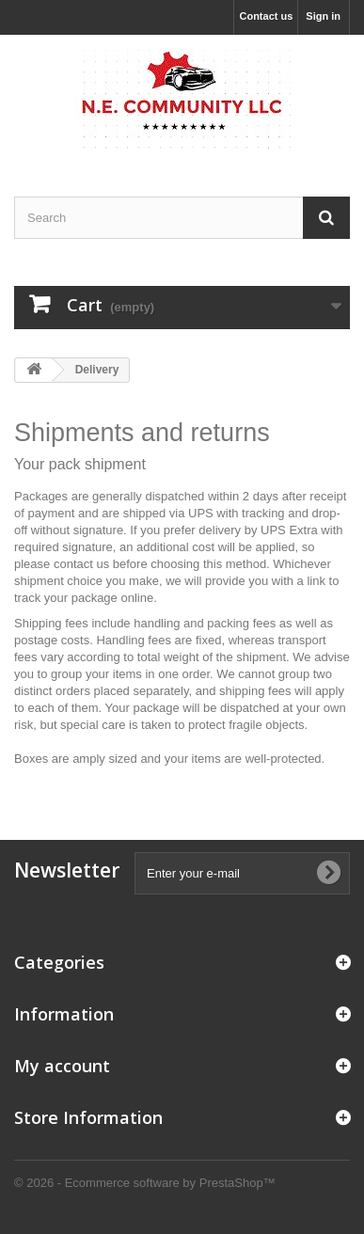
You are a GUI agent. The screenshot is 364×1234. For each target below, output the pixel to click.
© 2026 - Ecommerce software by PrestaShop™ (145, 1183)
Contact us (266, 16)
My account (62, 1065)
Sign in (323, 16)
